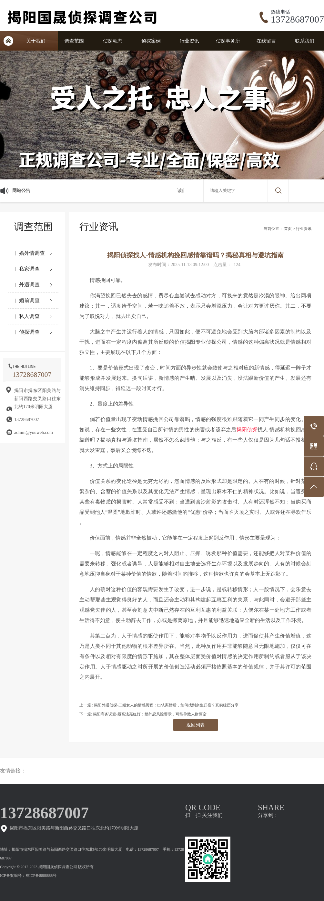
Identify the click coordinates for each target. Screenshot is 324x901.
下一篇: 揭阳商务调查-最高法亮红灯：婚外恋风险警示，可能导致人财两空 (143, 714)
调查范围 (74, 40)
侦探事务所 (228, 40)
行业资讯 (189, 40)
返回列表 (196, 725)
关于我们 (36, 40)
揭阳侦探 (247, 429)
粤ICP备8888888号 (41, 875)
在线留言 (266, 40)
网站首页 (8, 41)
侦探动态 (112, 40)
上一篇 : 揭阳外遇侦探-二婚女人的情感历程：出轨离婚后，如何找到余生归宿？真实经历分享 (158, 705)
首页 (288, 228)
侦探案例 (151, 40)
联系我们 (304, 40)
